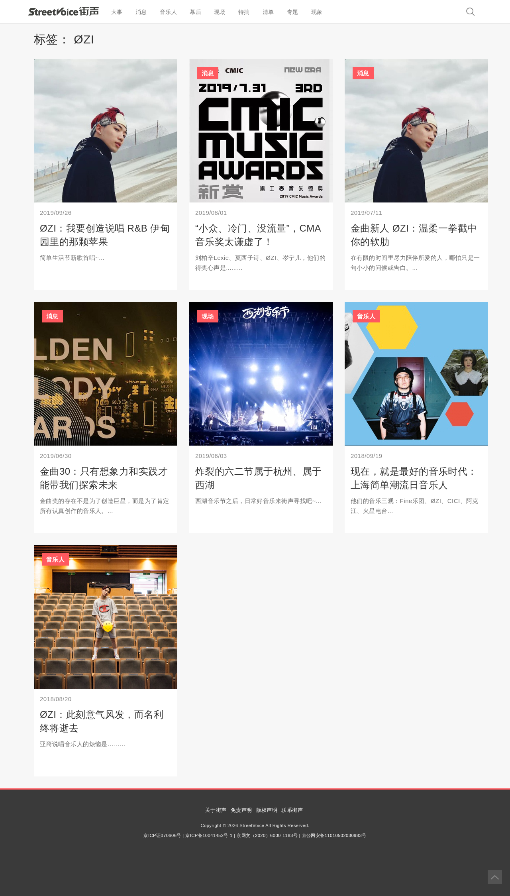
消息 (141, 12)
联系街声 (292, 810)
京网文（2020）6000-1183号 (267, 835)
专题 (292, 12)
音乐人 (168, 12)
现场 (220, 12)
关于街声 (216, 810)
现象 (317, 12)
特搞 (244, 12)
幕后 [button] (195, 12)
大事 (117, 12)
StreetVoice (63, 11)
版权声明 (267, 810)
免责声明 (241, 810)
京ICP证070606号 (162, 835)
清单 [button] (268, 12)
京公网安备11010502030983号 (334, 835)
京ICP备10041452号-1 (208, 835)
